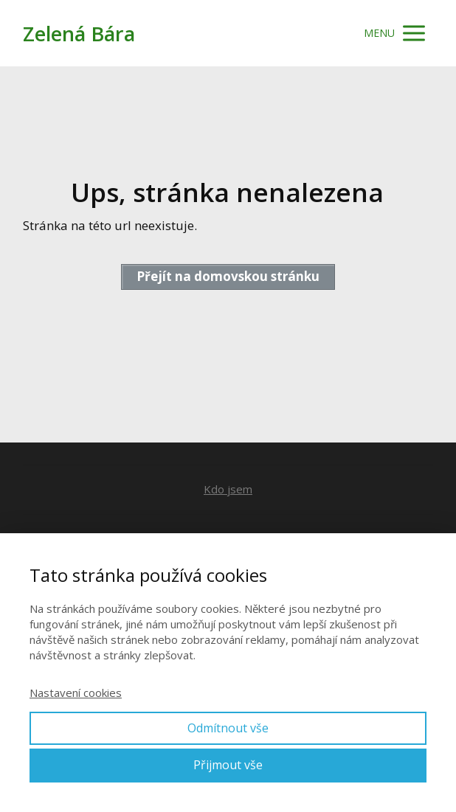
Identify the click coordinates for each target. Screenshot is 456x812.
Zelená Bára (79, 34)
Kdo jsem (228, 489)
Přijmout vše (228, 765)
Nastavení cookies (76, 692)
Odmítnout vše (228, 728)
